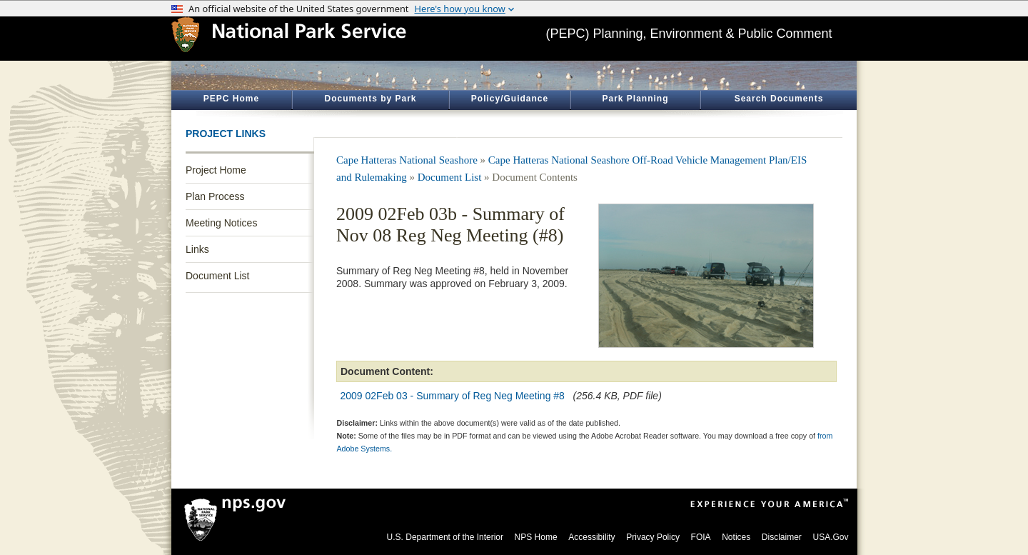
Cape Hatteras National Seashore (407, 160)
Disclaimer (782, 537)
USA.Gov (830, 537)
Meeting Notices (221, 223)
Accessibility (591, 537)
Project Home (216, 170)
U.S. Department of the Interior (445, 537)
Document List (217, 275)
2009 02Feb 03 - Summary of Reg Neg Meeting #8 (453, 395)
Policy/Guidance (509, 99)
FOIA (701, 537)
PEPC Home (231, 99)
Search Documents (779, 99)
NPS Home (536, 537)
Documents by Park (370, 99)
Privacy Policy (653, 537)
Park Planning (635, 99)
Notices (736, 537)
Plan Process (215, 196)
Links (197, 249)
